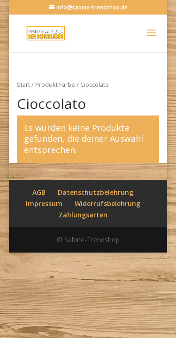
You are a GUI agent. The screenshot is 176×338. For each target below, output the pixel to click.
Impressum (44, 203)
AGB (39, 192)
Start (23, 84)
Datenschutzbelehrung (95, 192)
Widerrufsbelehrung (107, 203)
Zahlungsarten (83, 214)
